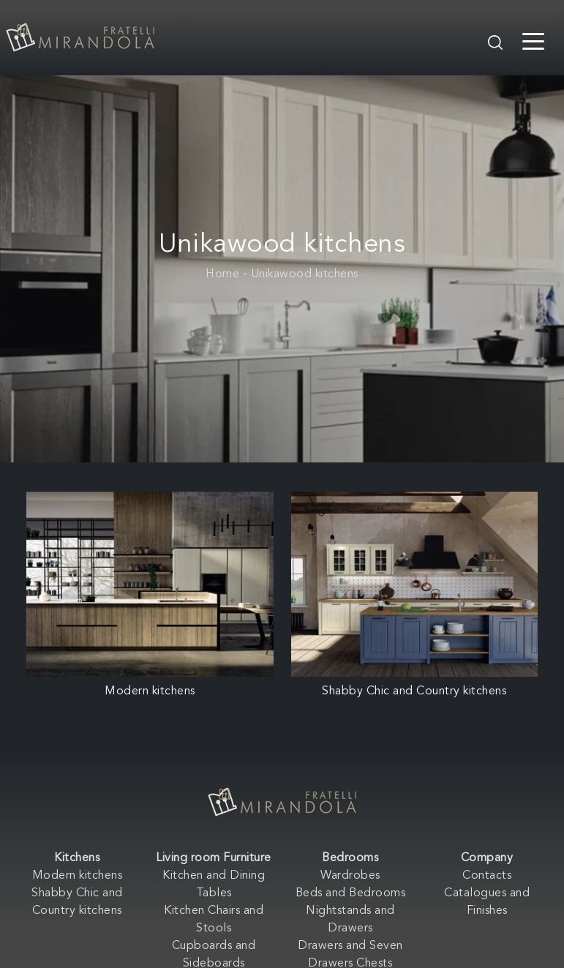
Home (222, 274)
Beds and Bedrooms (351, 893)
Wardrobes (350, 876)
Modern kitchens (77, 876)
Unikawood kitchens (304, 274)
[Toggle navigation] (533, 40)
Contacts (486, 876)
